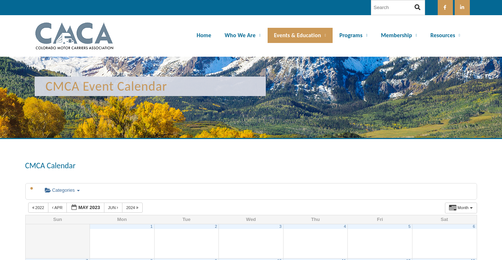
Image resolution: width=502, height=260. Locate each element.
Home (204, 35)
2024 (132, 207)
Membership (396, 35)
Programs (351, 35)
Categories (62, 190)
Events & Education (297, 35)
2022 (39, 207)
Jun (114, 207)
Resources (442, 35)
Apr (58, 207)
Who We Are (240, 35)
